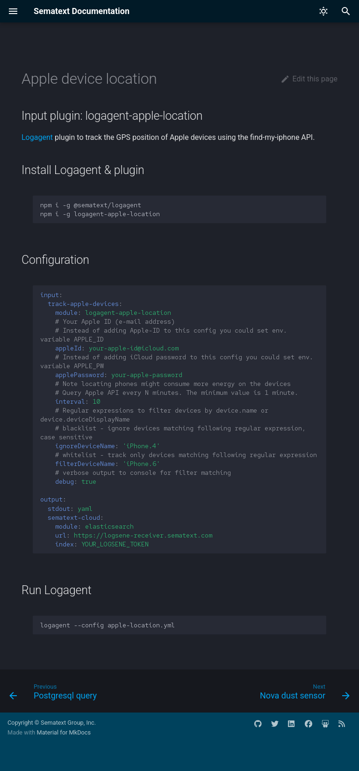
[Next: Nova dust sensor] (303, 694)
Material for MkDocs (63, 732)
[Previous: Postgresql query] (55, 694)
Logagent (37, 137)
